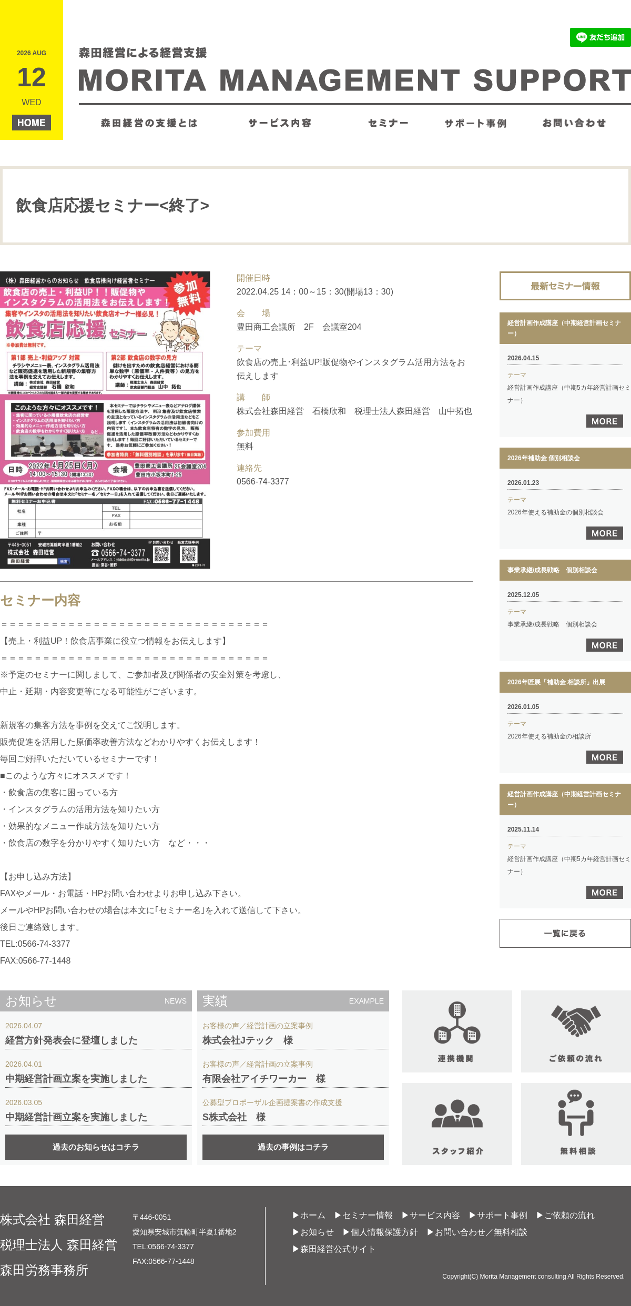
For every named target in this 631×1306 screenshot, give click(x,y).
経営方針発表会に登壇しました (71, 1040)
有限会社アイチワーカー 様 (263, 1079)
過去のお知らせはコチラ (96, 1146)
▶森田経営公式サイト (334, 1248)
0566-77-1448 (171, 1261)
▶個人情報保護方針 (380, 1232)
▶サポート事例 (498, 1215)
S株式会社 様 (234, 1117)
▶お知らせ (313, 1232)
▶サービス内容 (430, 1215)
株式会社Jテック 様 (247, 1040)
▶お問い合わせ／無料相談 (476, 1232)
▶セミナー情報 (363, 1215)
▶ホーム (308, 1215)
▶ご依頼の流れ (565, 1215)
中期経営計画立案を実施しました (76, 1079)
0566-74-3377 (171, 1246)
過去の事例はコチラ (293, 1146)
